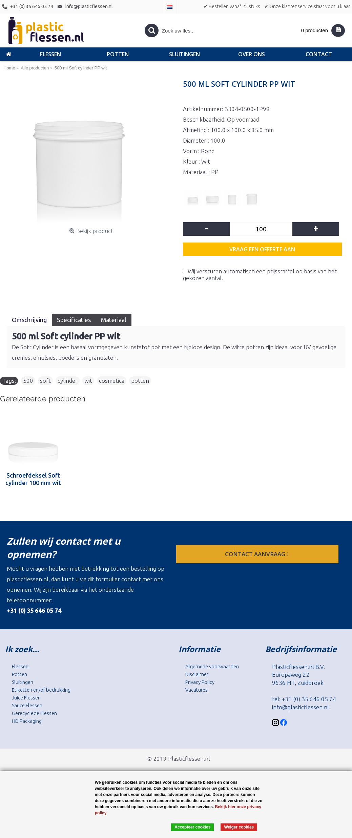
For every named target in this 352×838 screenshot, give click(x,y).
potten (140, 380)
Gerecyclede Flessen (34, 713)
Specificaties (74, 319)
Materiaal (113, 319)
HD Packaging (27, 721)
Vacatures (196, 690)
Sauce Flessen (27, 705)
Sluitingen (22, 682)
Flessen (20, 666)
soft (45, 380)
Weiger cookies (239, 827)
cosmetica (111, 380)
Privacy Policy (199, 682)
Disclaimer (196, 674)
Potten (19, 674)
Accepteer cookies (192, 827)
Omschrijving (29, 319)
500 (28, 380)
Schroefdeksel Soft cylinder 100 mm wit (33, 479)
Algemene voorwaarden (212, 666)
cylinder (68, 380)
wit (88, 380)
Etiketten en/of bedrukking (41, 690)
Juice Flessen (26, 697)
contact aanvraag (257, 554)
